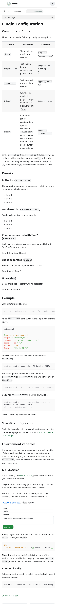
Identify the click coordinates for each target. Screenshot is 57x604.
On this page (10, 17)
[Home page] (4, 11)
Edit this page (10, 595)
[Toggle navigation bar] (4, 4)
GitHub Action (25, 475)
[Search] (52, 4)
